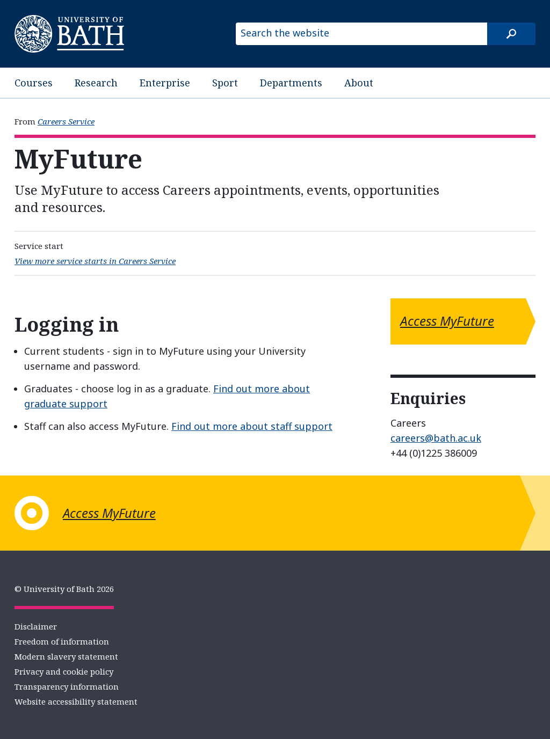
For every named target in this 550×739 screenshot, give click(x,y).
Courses (34, 82)
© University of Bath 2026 (64, 588)
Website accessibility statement (76, 701)
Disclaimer (36, 626)
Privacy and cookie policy (64, 671)
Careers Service (66, 121)
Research (96, 82)
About (358, 82)
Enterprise (165, 82)
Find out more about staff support (251, 426)
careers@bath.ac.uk (435, 437)
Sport (225, 82)
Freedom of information (62, 641)
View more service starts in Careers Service (95, 260)
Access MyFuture (447, 321)
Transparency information (67, 686)
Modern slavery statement (66, 656)
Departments (291, 82)
